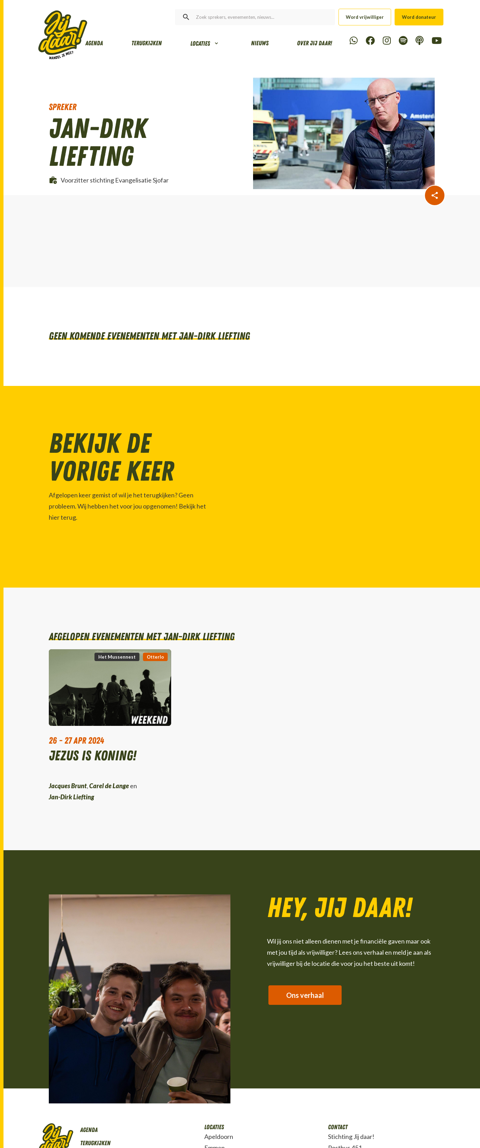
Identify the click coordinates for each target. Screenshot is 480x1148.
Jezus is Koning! (92, 756)
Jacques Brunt (68, 786)
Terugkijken (146, 43)
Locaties (200, 43)
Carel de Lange (109, 786)
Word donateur (419, 17)
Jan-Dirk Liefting (71, 797)
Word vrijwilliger (365, 17)
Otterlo (155, 657)
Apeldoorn (218, 1136)
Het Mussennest (117, 657)
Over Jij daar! (314, 43)
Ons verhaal (305, 995)
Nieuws (259, 43)
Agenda (94, 43)
